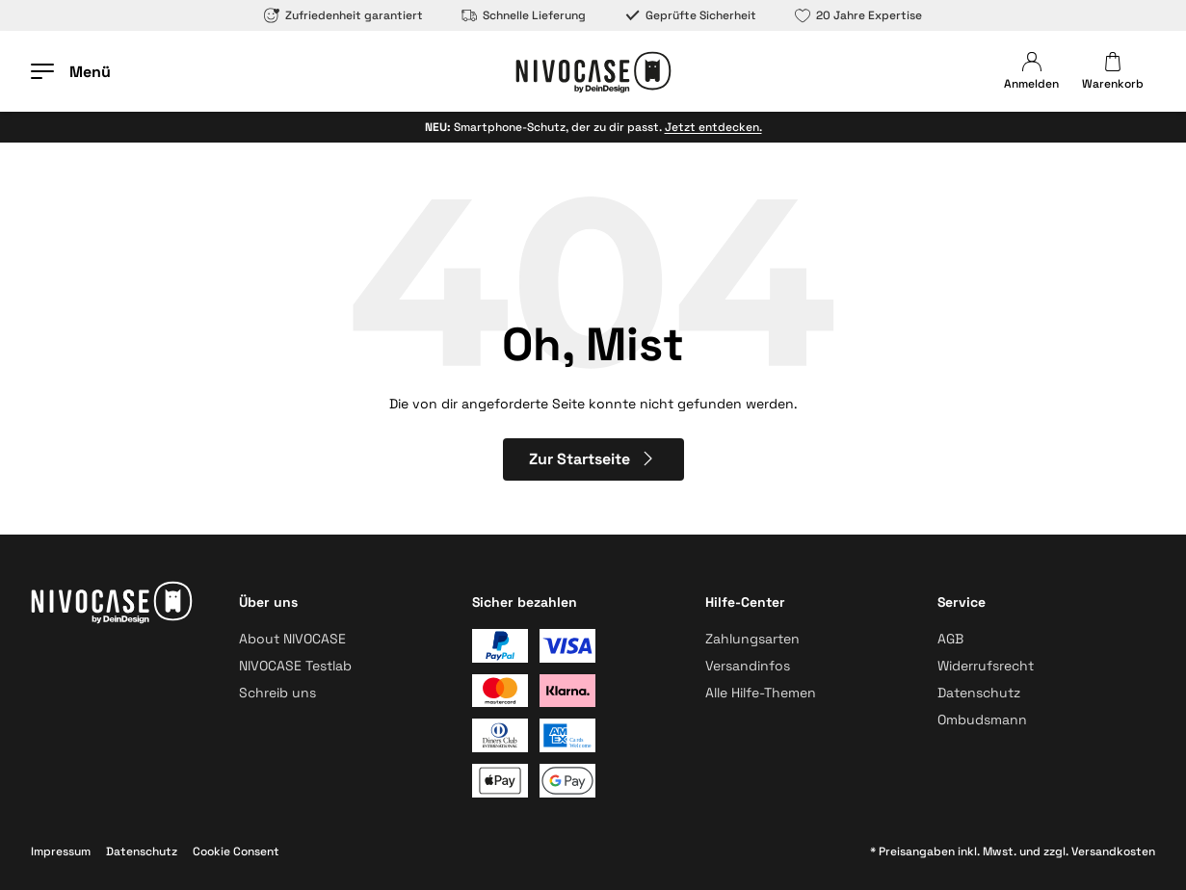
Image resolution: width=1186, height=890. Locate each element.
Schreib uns (277, 692)
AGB (950, 638)
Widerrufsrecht (985, 665)
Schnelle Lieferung (523, 15)
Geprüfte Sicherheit (690, 15)
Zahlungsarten (752, 638)
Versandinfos (747, 665)
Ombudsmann (982, 719)
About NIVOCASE (292, 638)
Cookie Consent (236, 851)
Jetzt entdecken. (713, 127)
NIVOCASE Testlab (295, 665)
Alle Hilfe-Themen (760, 692)
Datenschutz (978, 692)
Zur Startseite (593, 459)
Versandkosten (1113, 851)
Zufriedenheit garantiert (343, 15)
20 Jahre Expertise (858, 15)
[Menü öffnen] (70, 71)
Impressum (61, 851)
